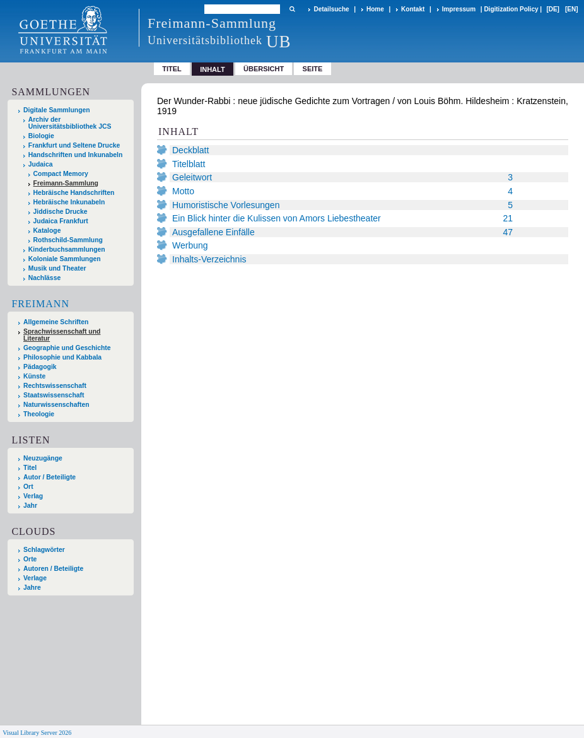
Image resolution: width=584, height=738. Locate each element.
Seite (313, 69)
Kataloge (47, 230)
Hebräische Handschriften (74, 192)
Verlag (33, 496)
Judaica (40, 164)
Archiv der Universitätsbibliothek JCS (70, 123)
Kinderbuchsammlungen (66, 249)
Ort (28, 486)
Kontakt (412, 9)
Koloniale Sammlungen (64, 258)
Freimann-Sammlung (65, 183)
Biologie (41, 135)
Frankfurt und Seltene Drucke (74, 145)
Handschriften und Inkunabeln (75, 154)
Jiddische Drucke (60, 211)
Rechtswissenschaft (54, 385)
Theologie (38, 414)
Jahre (32, 587)
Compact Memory (60, 173)
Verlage (35, 578)
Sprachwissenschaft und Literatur (61, 335)
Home (375, 9)
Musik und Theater (57, 268)
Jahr (30, 505)
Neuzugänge (42, 458)
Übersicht (263, 69)
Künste (34, 376)
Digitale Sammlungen (56, 110)
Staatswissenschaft (53, 395)
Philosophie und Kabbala (62, 357)
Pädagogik (40, 366)
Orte (30, 559)
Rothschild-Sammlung (68, 240)
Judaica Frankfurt (60, 221)
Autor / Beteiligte (49, 477)
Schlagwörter (44, 549)
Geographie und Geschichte (67, 347)
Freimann (40, 303)
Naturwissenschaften (56, 404)
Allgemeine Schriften (55, 322)
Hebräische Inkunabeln (69, 202)
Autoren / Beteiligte (53, 568)
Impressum (459, 9)
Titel (172, 69)
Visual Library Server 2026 (37, 732)
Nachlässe (44, 277)
